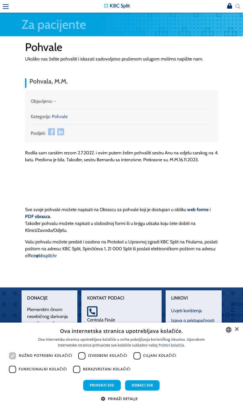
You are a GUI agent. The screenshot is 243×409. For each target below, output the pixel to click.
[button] (121, 398)
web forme (197, 209)
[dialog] (121, 366)
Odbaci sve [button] (142, 385)
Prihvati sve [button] (102, 385)
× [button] (236, 329)
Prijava (229, 6)
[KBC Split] (117, 5)
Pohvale (60, 116)
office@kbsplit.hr (41, 255)
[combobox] (228, 330)
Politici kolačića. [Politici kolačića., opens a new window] (171, 345)
